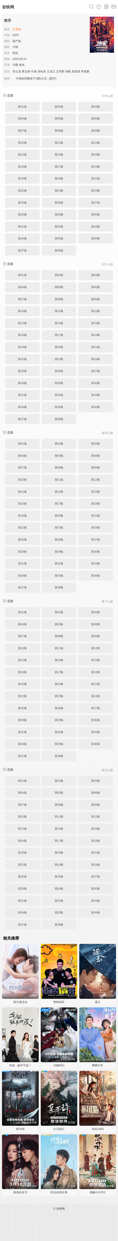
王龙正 (51, 71)
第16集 (22, 166)
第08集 (59, 130)
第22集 (22, 190)
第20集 (59, 178)
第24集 (95, 190)
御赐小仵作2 (97, 1192)
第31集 (22, 226)
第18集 (95, 166)
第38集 (59, 250)
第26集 (59, 202)
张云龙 (17, 71)
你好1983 (98, 1129)
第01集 (22, 106)
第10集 (22, 142)
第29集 (59, 214)
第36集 (95, 238)
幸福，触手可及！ (20, 1065)
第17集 (59, 166)
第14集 (59, 154)
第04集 (22, 118)
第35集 (59, 238)
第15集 (95, 154)
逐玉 (97, 1002)
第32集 (59, 226)
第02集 (59, 106)
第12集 (95, 142)
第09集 (95, 130)
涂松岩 (42, 71)
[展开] (52, 78)
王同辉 (60, 71)
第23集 (59, 190)
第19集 (22, 178)
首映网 (8, 7)
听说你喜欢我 (58, 1192)
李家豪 (85, 71)
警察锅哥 (59, 1002)
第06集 (95, 118)
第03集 (95, 106)
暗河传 (20, 1129)
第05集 (59, 118)
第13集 (22, 154)
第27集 (95, 202)
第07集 (22, 130)
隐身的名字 (20, 1192)
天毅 (15, 64)
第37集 (22, 250)
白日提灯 (59, 1129)
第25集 (22, 202)
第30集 (95, 214)
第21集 (95, 178)
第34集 (22, 238)
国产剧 (17, 41)
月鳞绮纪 (59, 1065)
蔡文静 (26, 71)
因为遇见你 (20, 1002)
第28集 (22, 214)
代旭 (34, 71)
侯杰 (22, 64)
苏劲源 (76, 71)
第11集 (59, 142)
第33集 (95, 226)
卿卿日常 (97, 1065)
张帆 (68, 71)
